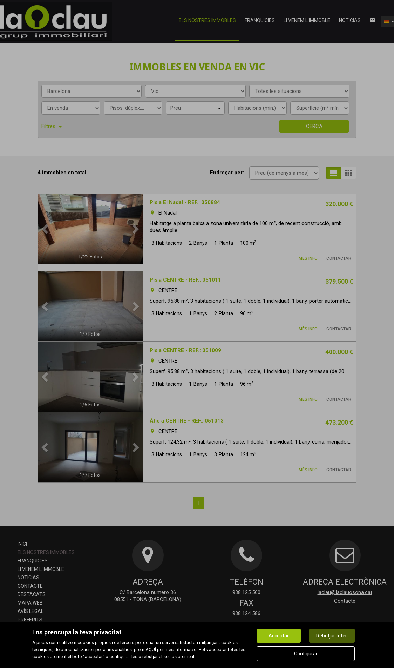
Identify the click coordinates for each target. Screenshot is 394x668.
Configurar (306, 653)
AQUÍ (150, 649)
